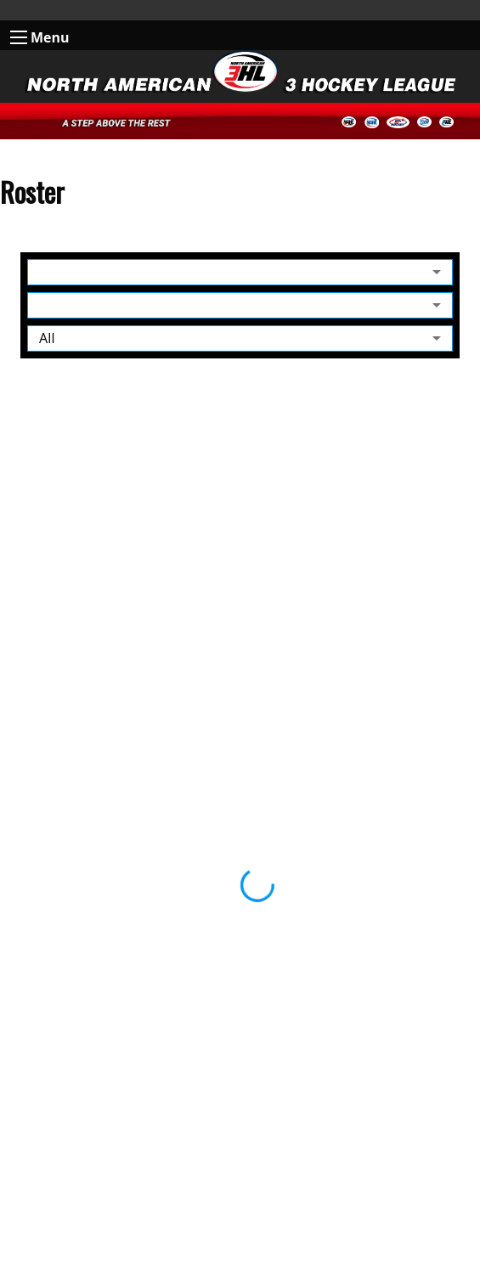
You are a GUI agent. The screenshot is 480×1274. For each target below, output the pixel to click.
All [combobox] (47, 338)
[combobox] (240, 272)
